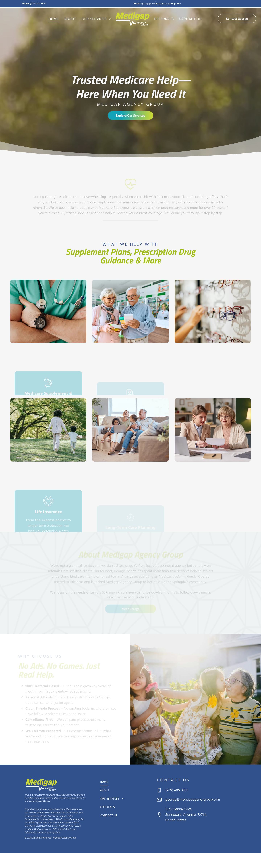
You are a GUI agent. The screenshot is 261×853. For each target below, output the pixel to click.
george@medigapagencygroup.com (161, 4)
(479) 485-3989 (38, 4)
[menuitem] (53, 19)
